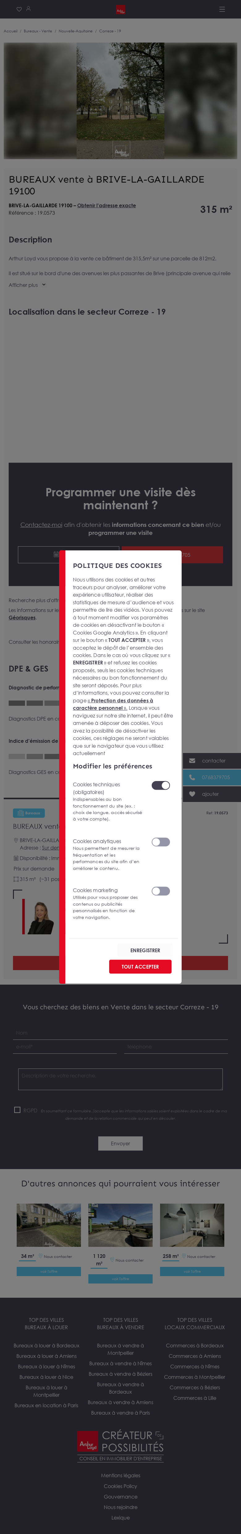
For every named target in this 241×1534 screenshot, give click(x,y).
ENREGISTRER (145, 950)
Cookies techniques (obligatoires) (108, 801)
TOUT (140, 966)
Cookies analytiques (108, 854)
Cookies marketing (108, 903)
